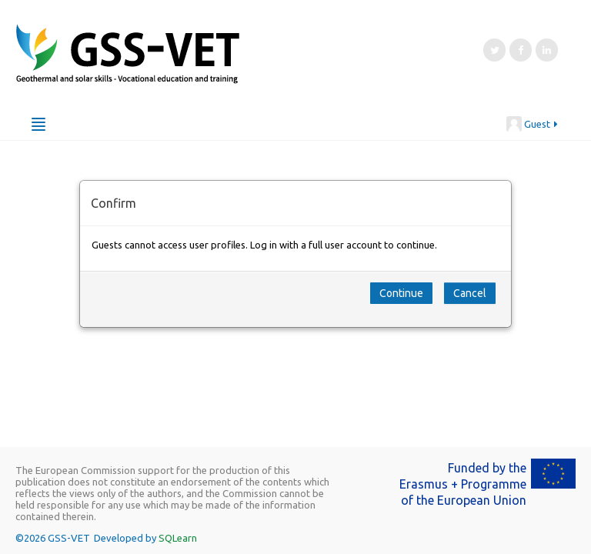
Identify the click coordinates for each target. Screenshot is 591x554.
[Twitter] (494, 50)
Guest (533, 123)
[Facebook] (520, 50)
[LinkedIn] (547, 50)
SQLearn (178, 537)
